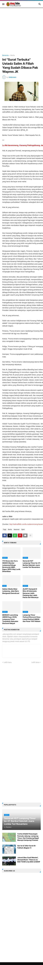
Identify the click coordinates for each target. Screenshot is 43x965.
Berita (12, 55)
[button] (3, 4)
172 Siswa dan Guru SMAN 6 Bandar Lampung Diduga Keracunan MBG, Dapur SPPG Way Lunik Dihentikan (11, 566)
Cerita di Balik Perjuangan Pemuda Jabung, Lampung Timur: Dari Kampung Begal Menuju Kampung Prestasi (28, 837)
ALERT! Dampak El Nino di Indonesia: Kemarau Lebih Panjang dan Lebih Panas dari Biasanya (30, 593)
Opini (23, 529)
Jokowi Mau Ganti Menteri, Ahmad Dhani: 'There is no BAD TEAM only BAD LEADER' (28, 859)
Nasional (16, 529)
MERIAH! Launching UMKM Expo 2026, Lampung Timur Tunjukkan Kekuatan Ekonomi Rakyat (10, 619)
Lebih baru (8, 662)
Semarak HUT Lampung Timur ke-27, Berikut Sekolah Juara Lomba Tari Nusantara (31, 564)
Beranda (5, 55)
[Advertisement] (21, 33)
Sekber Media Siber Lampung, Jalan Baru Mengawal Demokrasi (10, 591)
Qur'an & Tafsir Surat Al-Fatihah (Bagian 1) (26, 847)
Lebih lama (35, 662)
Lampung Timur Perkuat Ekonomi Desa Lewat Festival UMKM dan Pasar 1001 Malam (31, 618)
